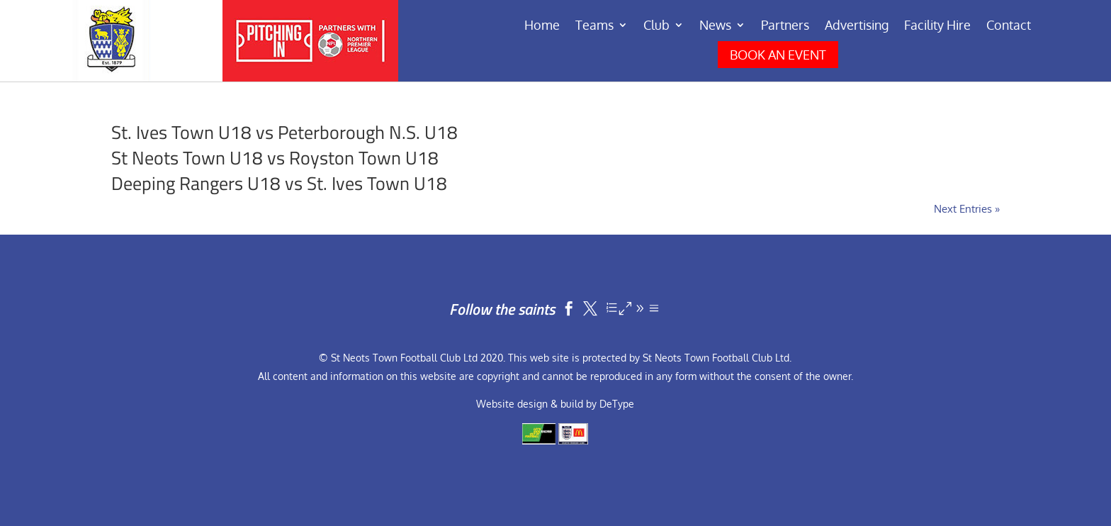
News (715, 26)
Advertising (857, 26)
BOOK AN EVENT (778, 54)
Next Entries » (967, 209)
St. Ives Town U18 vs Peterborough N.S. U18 (284, 132)
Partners (785, 26)
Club (656, 26)
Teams (594, 26)
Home (542, 26)
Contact (1008, 26)
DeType (616, 404)
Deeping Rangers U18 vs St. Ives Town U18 (279, 183)
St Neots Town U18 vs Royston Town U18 (275, 158)
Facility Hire (937, 26)
